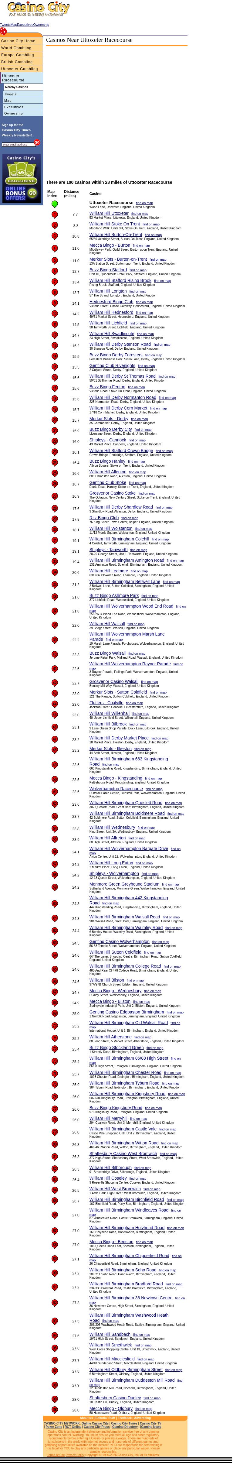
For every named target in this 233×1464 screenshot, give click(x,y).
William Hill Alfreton (107, 837)
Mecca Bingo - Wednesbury (115, 990)
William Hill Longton (108, 291)
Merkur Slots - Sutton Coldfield (118, 692)
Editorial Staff (105, 1418)
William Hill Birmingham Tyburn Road (124, 1083)
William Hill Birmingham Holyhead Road (126, 1227)
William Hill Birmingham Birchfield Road (126, 1199)
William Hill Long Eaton (111, 862)
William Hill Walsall (107, 623)
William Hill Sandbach (109, 1334)
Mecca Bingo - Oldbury (111, 1408)
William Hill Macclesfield (112, 1358)
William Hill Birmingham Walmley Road (126, 927)
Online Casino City (95, 1423)
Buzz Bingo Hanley (107, 461)
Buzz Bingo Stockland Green (116, 1047)
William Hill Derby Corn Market (118, 408)
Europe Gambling (17, 55)
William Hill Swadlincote (111, 333)
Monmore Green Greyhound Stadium (124, 884)
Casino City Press (97, 1426)
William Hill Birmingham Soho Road (123, 1269)
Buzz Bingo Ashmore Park (114, 595)
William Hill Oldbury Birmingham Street (126, 1369)
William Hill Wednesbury (112, 827)
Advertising (142, 1418)
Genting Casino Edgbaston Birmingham (126, 1012)
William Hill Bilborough (110, 1167)
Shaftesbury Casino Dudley (115, 1397)
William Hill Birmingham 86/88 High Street (128, 1058)
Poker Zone (54, 1426)
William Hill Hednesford (111, 312)
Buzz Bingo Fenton (107, 386)
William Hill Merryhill (108, 1118)
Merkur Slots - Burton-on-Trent (118, 259)
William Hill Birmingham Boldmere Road (127, 813)
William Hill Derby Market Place (119, 737)
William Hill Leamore (108, 570)
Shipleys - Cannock (107, 439)
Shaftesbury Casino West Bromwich (123, 1153)
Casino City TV (150, 1423)
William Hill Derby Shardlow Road (121, 507)
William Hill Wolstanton (111, 528)
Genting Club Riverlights (112, 365)
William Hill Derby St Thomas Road (122, 376)
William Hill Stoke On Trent (114, 223)
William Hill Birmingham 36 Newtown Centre (131, 1297)
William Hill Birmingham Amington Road (126, 560)
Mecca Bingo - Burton (109, 245)
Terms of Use (56, 1455)
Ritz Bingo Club (104, 517)
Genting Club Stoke (107, 482)
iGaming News (150, 1426)
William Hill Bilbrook (108, 724)
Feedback (125, 1418)
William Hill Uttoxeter (109, 213)
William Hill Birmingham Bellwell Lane (124, 581)
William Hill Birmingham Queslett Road (125, 802)
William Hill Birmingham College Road (125, 966)
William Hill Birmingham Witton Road (124, 1142)
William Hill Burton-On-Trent (115, 234)
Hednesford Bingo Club (111, 301)
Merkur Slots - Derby (108, 418)
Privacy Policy (75, 1455)
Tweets (10, 94)
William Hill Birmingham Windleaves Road (129, 1210)
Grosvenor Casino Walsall (113, 681)
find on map (144, 203)
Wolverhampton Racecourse (116, 788)
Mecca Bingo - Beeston (111, 1241)
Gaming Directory (125, 1426)
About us (86, 1418)
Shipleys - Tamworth (108, 549)
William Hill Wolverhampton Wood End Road (131, 606)
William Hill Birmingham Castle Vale (123, 1128)
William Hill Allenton (108, 471)
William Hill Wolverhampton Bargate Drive (128, 848)
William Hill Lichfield (108, 323)
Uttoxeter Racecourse (13, 78)
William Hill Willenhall (109, 713)
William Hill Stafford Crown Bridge (121, 450)
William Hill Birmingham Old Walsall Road (128, 1022)
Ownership (13, 113)
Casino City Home (18, 41)
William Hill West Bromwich (115, 1188)
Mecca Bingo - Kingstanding (115, 778)
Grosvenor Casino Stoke (112, 493)
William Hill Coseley (108, 1178)
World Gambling (16, 48)
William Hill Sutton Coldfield (115, 952)
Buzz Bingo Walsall (107, 653)
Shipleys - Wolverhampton (114, 873)
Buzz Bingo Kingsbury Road (115, 1107)
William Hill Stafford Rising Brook (120, 280)
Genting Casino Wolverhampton (119, 941)
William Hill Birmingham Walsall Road (124, 916)
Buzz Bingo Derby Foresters (116, 354)
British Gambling (17, 62)
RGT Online (73, 1426)
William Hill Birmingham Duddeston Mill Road (132, 1380)
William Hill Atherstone (110, 1036)
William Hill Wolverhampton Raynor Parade (130, 663)
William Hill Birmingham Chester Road (125, 1072)
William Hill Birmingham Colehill (119, 539)
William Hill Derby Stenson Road (120, 344)
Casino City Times (124, 1423)
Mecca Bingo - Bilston (109, 1001)
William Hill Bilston (106, 980)
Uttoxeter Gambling (19, 69)
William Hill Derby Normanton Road (122, 397)
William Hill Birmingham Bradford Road (126, 1283)
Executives (13, 107)
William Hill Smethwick (110, 1344)
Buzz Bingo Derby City (110, 429)
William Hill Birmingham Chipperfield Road (129, 1255)
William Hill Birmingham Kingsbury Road (127, 1093)
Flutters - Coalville (106, 702)
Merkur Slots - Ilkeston (110, 748)
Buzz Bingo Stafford (108, 269)
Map (8, 100)
